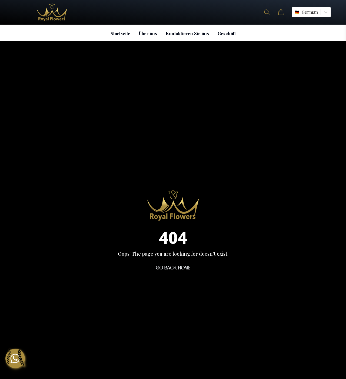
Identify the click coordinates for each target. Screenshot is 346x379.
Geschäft (227, 33)
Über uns (148, 33)
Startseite (120, 33)
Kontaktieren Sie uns (187, 33)
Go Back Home (173, 268)
